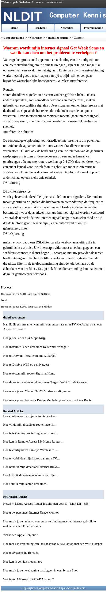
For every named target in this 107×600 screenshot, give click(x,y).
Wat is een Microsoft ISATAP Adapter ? (28, 579)
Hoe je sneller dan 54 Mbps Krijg (24, 338)
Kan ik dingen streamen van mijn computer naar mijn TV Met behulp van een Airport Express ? (52, 327)
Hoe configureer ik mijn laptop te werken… (31, 416)
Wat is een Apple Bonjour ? (20, 535)
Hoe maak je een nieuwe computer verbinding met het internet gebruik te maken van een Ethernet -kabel (49, 524)
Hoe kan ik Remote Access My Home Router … (33, 441)
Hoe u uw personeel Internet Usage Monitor (31, 512)
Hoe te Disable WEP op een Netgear (26, 364)
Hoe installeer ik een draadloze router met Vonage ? (36, 347)
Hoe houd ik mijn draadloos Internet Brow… (31, 467)
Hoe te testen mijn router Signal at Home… (30, 433)
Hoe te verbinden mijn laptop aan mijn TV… (31, 458)
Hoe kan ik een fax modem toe (22, 561)
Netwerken (67, 27)
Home (14, 27)
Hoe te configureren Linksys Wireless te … (30, 450)
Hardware (41, 27)
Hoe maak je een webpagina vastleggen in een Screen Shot (40, 570)
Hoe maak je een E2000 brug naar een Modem (27, 306)
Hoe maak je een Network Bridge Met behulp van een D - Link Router (48, 400)
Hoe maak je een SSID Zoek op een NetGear (26, 293)
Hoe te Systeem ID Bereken (20, 552)
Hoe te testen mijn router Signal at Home (29, 373)
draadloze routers (57, 37)
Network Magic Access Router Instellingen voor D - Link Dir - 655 (46, 503)
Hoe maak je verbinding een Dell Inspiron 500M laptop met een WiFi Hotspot (52, 543)
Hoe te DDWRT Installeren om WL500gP (29, 355)
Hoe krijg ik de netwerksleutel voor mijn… (30, 475)
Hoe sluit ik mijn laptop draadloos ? (26, 483)
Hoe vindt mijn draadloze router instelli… (29, 424)
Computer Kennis (13, 37)
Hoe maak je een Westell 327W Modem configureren (36, 391)
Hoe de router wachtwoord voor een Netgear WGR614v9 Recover (45, 382)
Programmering (93, 27)
